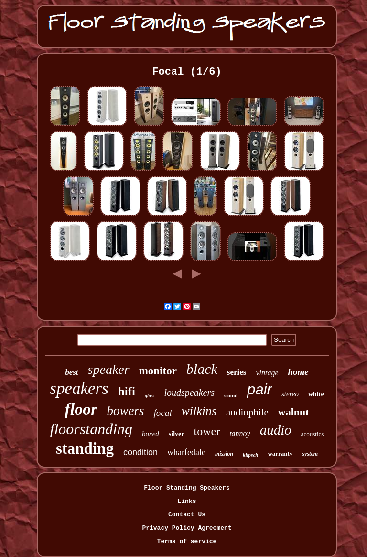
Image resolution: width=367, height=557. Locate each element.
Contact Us (186, 514)
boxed (150, 433)
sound (230, 395)
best (71, 372)
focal (162, 413)
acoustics (312, 433)
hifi (126, 391)
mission (224, 453)
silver (176, 433)
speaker (109, 369)
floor (81, 409)
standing (85, 448)
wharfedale (186, 452)
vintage (267, 373)
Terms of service (187, 541)
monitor (158, 371)
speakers (79, 388)
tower (207, 431)
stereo (290, 394)
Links (186, 501)
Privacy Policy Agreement (186, 528)
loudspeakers (189, 392)
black (201, 369)
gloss (150, 395)
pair (259, 389)
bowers (125, 411)
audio (275, 429)
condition (140, 452)
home (298, 372)
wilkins (198, 411)
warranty (280, 453)
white (316, 394)
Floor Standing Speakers (186, 487)
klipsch (250, 455)
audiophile (247, 412)
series (237, 372)
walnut (293, 412)
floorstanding (91, 428)
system (310, 453)
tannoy (239, 433)
